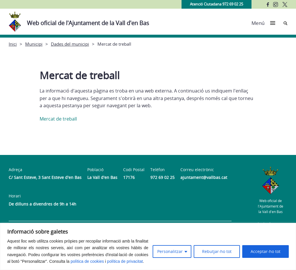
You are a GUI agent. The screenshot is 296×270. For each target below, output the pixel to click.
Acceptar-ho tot (265, 251)
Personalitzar (170, 251)
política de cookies (87, 261)
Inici (13, 44)
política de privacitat (125, 261)
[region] (148, 246)
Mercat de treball (58, 119)
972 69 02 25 (162, 177)
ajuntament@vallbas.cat (203, 177)
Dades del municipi (70, 44)
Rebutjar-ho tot (217, 251)
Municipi (33, 44)
